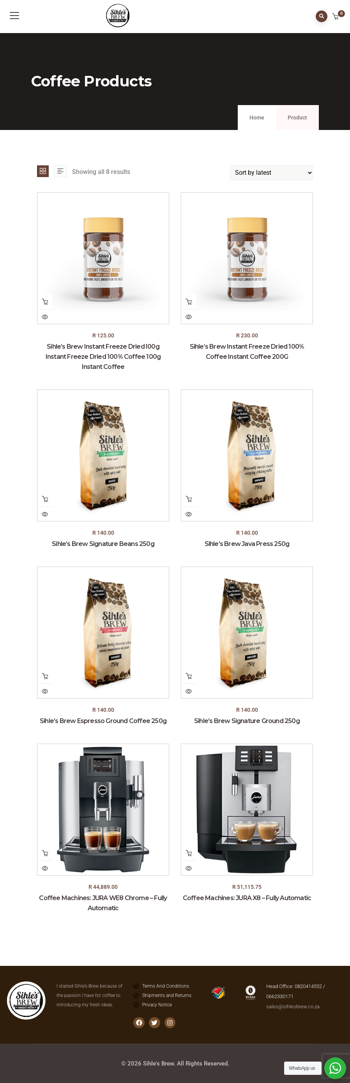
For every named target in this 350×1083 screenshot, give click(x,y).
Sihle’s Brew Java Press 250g (247, 544)
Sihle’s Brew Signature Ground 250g (247, 721)
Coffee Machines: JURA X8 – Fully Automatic (247, 898)
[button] (336, 17)
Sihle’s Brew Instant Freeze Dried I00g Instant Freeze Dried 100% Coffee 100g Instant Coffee (103, 356)
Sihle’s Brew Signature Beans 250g (103, 544)
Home (256, 117)
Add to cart (44, 301)
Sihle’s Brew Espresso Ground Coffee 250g (103, 721)
